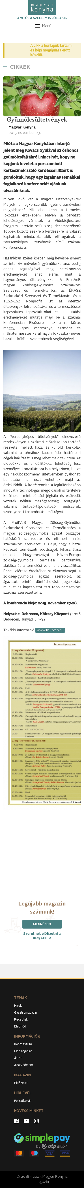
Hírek (18, 1005)
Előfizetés (21, 1083)
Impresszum (23, 1044)
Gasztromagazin (25, 1012)
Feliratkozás (22, 1100)
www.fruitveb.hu (50, 630)
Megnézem (42, 924)
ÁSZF (18, 1058)
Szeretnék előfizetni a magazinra (42, 936)
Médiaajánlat (23, 1051)
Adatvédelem (23, 1065)
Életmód (20, 1026)
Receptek (21, 1019)
